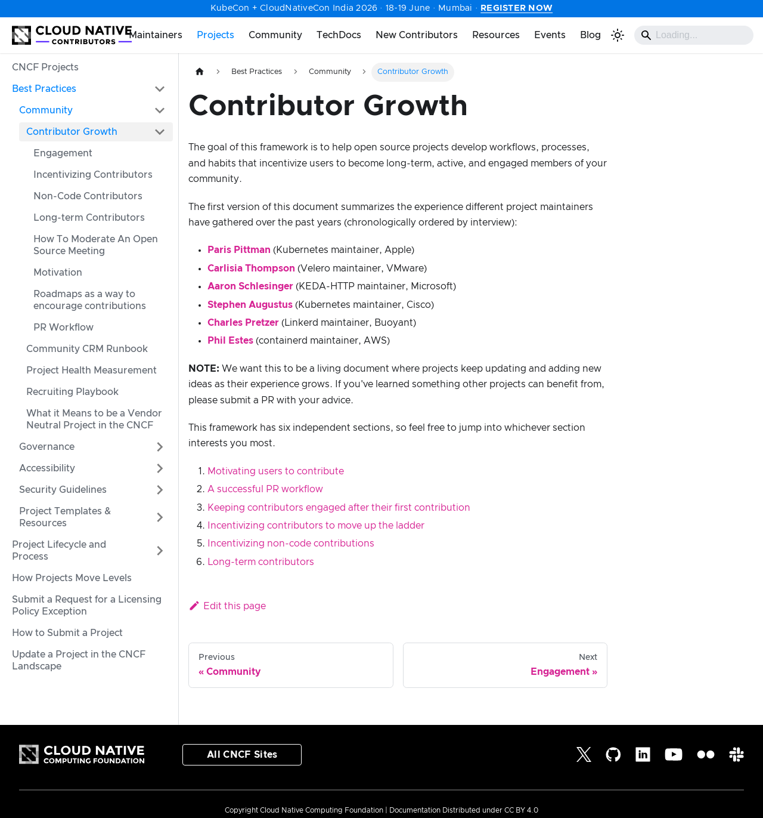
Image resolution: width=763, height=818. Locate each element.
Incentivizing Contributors (93, 175)
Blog (590, 35)
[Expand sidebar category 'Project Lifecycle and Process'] (160, 550)
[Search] (693, 35)
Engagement (62, 153)
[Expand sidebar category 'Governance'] (160, 446)
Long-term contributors (260, 562)
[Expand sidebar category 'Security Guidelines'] (160, 489)
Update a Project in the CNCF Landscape (78, 660)
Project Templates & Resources (65, 517)
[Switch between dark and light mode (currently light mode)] (617, 35)
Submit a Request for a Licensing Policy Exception (87, 605)
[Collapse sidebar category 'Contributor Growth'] (160, 131)
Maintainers (155, 35)
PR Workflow (63, 327)
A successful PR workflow (265, 489)
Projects (215, 35)
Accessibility (47, 468)
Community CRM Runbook (87, 349)
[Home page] (199, 72)
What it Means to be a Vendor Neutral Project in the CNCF (94, 419)
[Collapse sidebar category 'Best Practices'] (160, 88)
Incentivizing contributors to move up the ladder (315, 525)
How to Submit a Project (67, 633)
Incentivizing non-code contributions (290, 543)
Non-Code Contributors (87, 196)
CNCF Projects (45, 67)
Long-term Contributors (89, 218)
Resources (496, 35)
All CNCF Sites (242, 755)
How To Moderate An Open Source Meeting (95, 245)
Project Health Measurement (91, 370)
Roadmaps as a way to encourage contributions (89, 300)
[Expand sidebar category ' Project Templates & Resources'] (160, 517)
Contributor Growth (71, 132)
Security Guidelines (63, 490)
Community (275, 35)
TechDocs (339, 35)
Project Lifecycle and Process (59, 550)
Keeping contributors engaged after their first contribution (338, 508)
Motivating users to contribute (275, 471)
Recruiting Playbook (72, 392)
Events (550, 35)
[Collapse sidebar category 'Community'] (160, 110)
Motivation (57, 272)
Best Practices (44, 89)
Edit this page (227, 606)
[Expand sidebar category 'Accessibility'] (160, 468)
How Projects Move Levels (72, 578)
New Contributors (417, 35)
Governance (47, 447)
